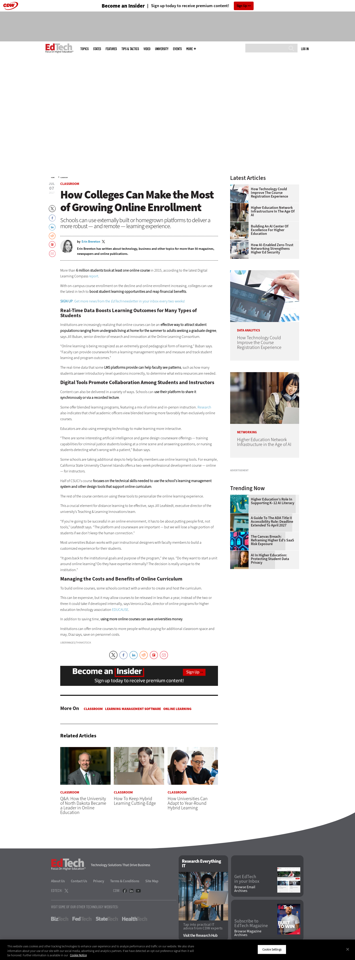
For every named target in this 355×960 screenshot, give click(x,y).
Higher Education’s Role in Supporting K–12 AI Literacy (272, 558)
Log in (305, 49)
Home (52, 177)
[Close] (348, 949)
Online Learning (177, 709)
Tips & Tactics (130, 49)
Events (177, 49)
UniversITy (161, 49)
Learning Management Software (133, 709)
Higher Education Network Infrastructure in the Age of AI (273, 211)
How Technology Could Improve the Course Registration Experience (269, 192)
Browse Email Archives (244, 889)
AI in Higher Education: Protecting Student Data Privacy (270, 616)
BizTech (59, 919)
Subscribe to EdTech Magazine (251, 923)
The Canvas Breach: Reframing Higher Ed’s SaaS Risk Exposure (272, 597)
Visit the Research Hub (200, 936)
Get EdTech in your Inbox (246, 879)
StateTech (107, 919)
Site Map (151, 881)
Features (111, 49)
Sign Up (242, 6)
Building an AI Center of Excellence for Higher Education (269, 230)
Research (204, 407)
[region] (177, 950)
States (97, 49)
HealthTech (134, 919)
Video (146, 49)
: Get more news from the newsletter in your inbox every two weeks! (122, 301)
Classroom (64, 177)
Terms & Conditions (125, 881)
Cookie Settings (271, 949)
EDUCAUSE (120, 609)
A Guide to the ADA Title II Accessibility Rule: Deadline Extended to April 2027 (272, 579)
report (93, 276)
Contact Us (79, 881)
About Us (58, 881)
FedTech (82, 919)
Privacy (98, 881)
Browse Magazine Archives (247, 933)
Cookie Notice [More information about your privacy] (78, 955)
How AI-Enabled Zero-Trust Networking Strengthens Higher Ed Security (272, 248)
